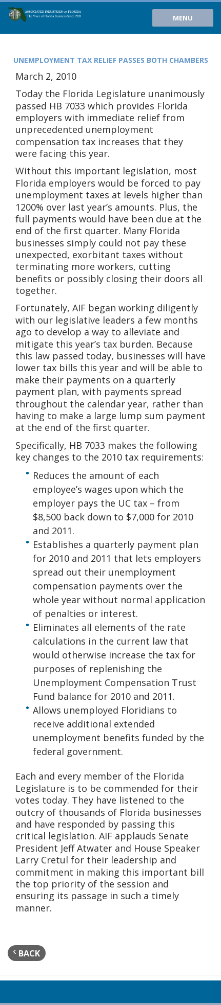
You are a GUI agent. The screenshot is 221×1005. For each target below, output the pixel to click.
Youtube (14, 991)
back (26, 953)
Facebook (48, 991)
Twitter (31, 991)
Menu (183, 17)
